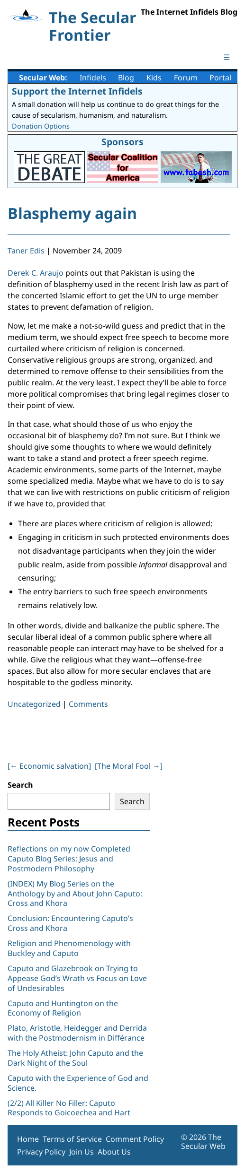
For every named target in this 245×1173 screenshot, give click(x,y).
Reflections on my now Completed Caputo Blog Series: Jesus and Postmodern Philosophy (69, 858)
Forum (186, 77)
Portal (220, 77)
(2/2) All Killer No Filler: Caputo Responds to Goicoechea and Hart (69, 1108)
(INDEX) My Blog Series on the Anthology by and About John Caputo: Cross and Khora (75, 893)
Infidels (93, 77)
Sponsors (122, 141)
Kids (154, 77)
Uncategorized (34, 704)
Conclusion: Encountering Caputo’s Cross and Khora (70, 923)
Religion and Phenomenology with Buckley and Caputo (69, 948)
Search (20, 785)
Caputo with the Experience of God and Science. (78, 1083)
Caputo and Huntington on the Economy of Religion (63, 1008)
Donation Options (41, 126)
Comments (88, 704)
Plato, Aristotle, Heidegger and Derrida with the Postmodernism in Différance (77, 1033)
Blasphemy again (72, 213)
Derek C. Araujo (36, 273)
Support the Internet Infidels (77, 91)
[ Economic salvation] (49, 766)
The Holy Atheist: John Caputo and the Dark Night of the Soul (75, 1058)
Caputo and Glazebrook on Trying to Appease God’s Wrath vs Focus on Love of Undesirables (77, 978)
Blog (126, 77)
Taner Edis (26, 250)
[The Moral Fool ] (129, 766)
